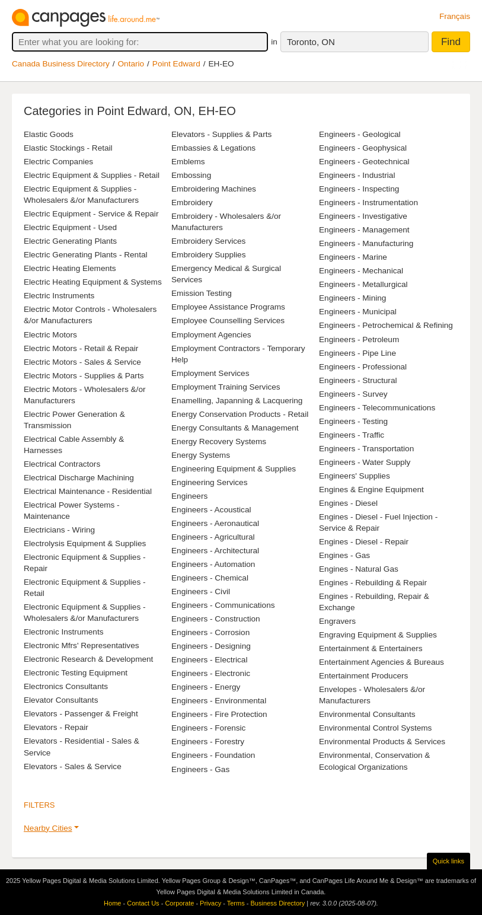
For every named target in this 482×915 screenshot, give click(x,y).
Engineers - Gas (200, 769)
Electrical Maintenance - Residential (88, 491)
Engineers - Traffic (351, 435)
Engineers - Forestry (207, 741)
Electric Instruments (59, 295)
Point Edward (176, 63)
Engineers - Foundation (213, 755)
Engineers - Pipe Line (357, 353)
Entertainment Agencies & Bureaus (381, 662)
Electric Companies (58, 161)
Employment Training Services (225, 386)
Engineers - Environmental (218, 700)
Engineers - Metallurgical (363, 284)
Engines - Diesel (348, 503)
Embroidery (192, 202)
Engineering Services (209, 482)
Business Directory (277, 903)
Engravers (337, 621)
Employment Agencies (211, 334)
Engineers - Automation (213, 564)
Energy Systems (200, 455)
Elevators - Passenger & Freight (81, 713)
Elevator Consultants (61, 700)
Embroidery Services (208, 241)
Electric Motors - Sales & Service (82, 362)
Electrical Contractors (62, 464)
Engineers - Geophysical (363, 148)
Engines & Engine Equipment (371, 489)
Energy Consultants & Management (235, 427)
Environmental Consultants (367, 714)
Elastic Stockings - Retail (68, 148)
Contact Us (143, 903)
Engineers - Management (364, 229)
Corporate (179, 903)
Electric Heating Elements (70, 268)
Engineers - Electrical (209, 659)
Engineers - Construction (215, 618)
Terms (236, 903)
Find (451, 41)
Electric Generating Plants (70, 241)
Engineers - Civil (200, 591)
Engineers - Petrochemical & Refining (386, 325)
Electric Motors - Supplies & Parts (83, 375)
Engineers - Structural (358, 380)
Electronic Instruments (63, 631)
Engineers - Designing (211, 646)
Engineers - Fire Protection (219, 714)
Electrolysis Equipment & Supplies (85, 543)
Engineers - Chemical (209, 577)
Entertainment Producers (363, 675)
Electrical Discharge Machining (79, 477)
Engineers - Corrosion (210, 632)
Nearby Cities (48, 828)
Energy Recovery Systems (218, 441)
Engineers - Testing (353, 421)
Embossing (191, 175)
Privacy (210, 903)
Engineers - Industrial (357, 175)
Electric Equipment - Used (70, 227)
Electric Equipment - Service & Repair (91, 213)
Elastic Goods (49, 134)
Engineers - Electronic (210, 673)
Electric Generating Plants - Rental (86, 254)
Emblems (188, 161)
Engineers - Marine (353, 257)
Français (454, 16)
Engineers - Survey (353, 394)
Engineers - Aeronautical (215, 523)
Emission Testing (201, 293)
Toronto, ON (311, 42)
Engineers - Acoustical (211, 509)
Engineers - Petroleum (359, 339)
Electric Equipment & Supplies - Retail (91, 175)
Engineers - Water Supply (364, 462)
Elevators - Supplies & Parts (221, 134)
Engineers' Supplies (354, 475)
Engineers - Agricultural (213, 537)
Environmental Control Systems (375, 727)
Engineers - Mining (352, 298)
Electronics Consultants (66, 686)
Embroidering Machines (213, 188)
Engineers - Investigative (363, 216)
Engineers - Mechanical (361, 270)
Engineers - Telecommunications (377, 407)
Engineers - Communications (223, 605)
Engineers (189, 496)
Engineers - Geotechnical (364, 161)
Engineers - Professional (363, 366)
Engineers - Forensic (208, 727)
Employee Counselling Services (228, 320)
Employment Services (210, 373)
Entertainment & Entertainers (371, 648)
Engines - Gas (344, 555)
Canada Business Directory (61, 63)
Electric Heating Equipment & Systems (93, 282)
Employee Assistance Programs (228, 306)
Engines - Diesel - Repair (363, 541)
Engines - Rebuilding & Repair (373, 582)
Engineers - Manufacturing (366, 243)
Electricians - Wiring (59, 529)
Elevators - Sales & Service (73, 766)
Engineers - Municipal (358, 311)
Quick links (448, 861)
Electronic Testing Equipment (75, 672)
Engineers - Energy (205, 687)
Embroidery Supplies (208, 254)
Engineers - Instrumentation (368, 202)
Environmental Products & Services (382, 741)
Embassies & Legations (213, 148)
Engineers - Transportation (366, 448)
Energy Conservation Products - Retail (239, 414)
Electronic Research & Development (88, 659)
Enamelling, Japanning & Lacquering (236, 400)
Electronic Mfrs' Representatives (81, 645)
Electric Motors (50, 334)
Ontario (131, 63)
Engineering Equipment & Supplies (233, 468)
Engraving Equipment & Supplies (378, 634)
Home (112, 903)
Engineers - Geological (360, 134)
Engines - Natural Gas (358, 569)
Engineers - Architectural (215, 550)
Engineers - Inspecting (359, 188)
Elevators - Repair (56, 727)
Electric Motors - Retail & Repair (81, 348)
